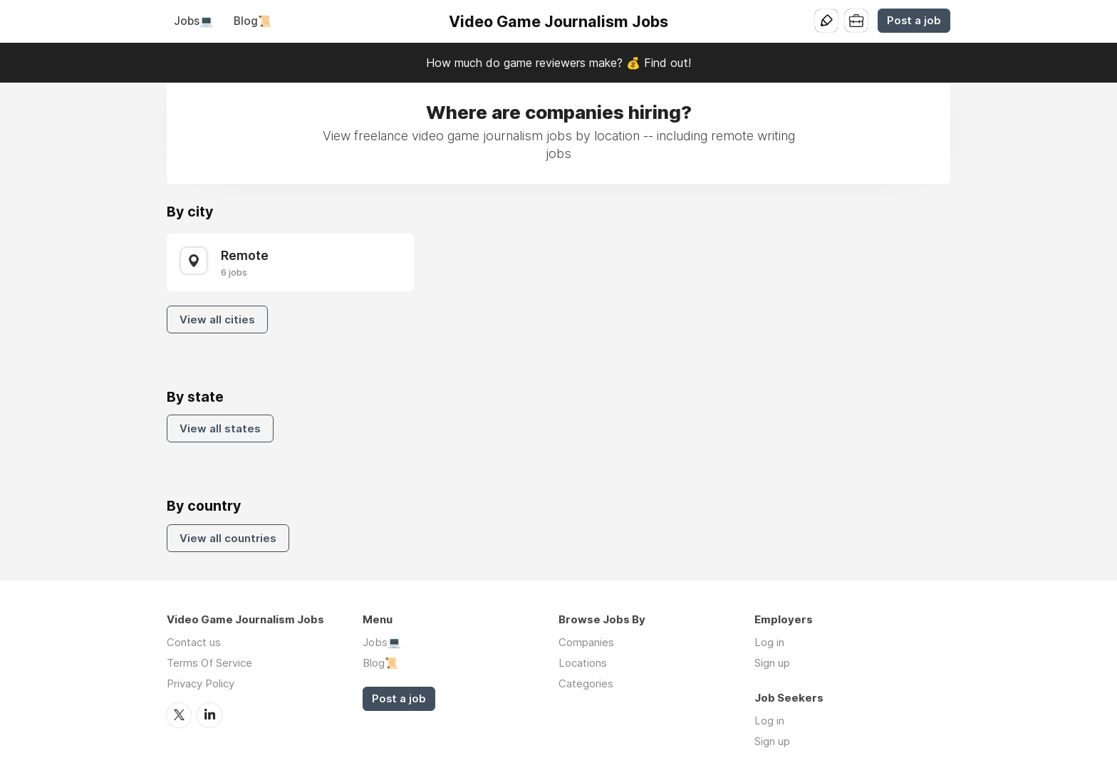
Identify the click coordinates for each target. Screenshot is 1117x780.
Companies (586, 642)
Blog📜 (252, 21)
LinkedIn (209, 715)
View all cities (217, 319)
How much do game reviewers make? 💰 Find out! (558, 63)
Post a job (914, 20)
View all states (220, 428)
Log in (769, 642)
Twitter (179, 715)
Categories (585, 683)
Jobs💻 (193, 21)
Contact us (194, 642)
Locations (582, 663)
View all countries (228, 538)
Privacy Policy (200, 683)
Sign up (772, 663)
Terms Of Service (209, 663)
